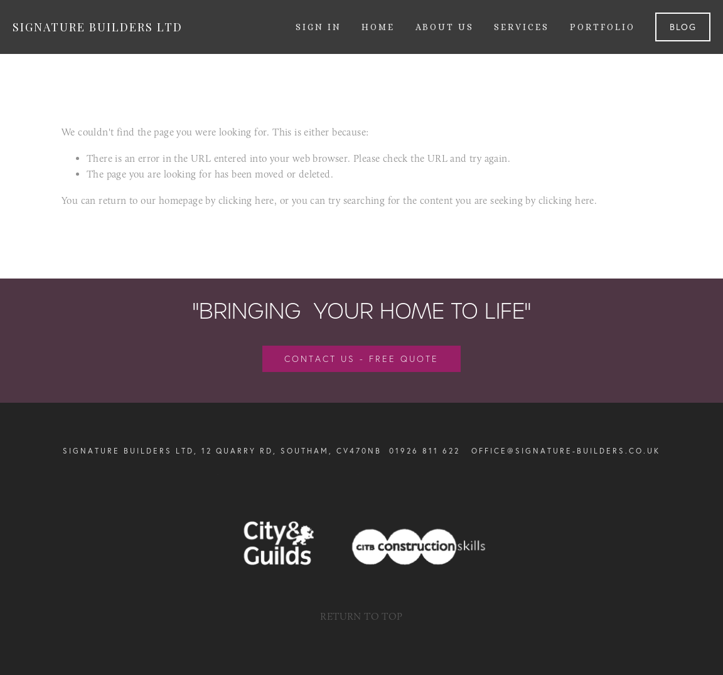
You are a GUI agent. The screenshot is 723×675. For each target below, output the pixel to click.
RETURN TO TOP (361, 616)
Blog (683, 27)
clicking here (246, 200)
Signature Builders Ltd (98, 27)
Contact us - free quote (361, 358)
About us (444, 27)
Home (378, 27)
